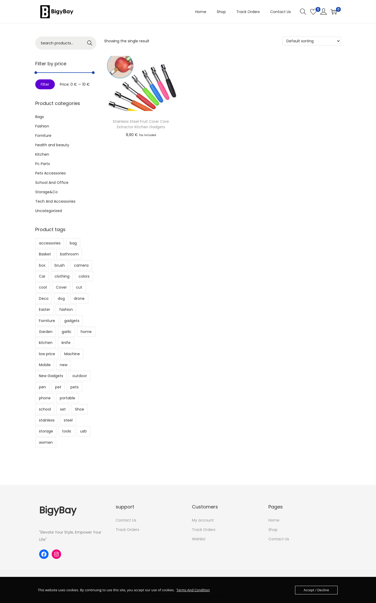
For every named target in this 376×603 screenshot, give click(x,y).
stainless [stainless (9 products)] (47, 420)
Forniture (43, 135)
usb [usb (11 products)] (83, 431)
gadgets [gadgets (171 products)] (71, 320)
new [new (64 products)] (63, 364)
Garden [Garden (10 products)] (45, 331)
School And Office (51, 182)
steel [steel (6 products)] (68, 420)
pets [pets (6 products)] (74, 387)
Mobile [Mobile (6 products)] (45, 364)
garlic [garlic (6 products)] (67, 331)
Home (273, 520)
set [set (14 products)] (63, 409)
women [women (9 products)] (46, 442)
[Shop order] (311, 41)
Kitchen (42, 154)
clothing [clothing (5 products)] (62, 276)
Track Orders (127, 529)
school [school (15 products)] (45, 409)
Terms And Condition (193, 590)
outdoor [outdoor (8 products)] (79, 375)
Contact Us (126, 520)
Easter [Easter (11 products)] (44, 309)
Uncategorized (48, 210)
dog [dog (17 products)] (61, 298)
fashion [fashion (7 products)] (66, 309)
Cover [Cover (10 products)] (61, 287)
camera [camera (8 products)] (81, 265)
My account (203, 520)
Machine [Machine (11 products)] (72, 353)
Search (90, 43)
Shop (273, 529)
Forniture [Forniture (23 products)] (47, 320)
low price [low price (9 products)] (47, 353)
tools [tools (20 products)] (66, 431)
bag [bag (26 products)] (73, 243)
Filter (45, 84)
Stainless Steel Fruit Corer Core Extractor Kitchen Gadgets (141, 124)
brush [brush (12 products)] (60, 265)
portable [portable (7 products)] (67, 398)
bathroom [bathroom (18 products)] (69, 254)
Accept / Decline (316, 590)
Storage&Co (46, 192)
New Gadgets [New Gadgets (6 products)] (51, 375)
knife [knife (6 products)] (66, 342)
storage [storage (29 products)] (46, 431)
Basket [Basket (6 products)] (45, 254)
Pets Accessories (50, 173)
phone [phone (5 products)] (45, 398)
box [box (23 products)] (42, 265)
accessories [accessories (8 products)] (50, 243)
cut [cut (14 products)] (79, 287)
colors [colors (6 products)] (84, 276)
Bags (39, 116)
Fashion (42, 126)
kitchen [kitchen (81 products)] (45, 342)
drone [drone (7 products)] (79, 298)
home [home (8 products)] (86, 331)
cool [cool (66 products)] (43, 287)
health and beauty (52, 145)
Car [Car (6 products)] (42, 276)
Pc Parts (42, 163)
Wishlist (198, 539)
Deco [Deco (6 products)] (44, 298)
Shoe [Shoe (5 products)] (79, 409)
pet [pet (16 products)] (58, 387)
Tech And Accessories (55, 201)
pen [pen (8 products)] (42, 387)
